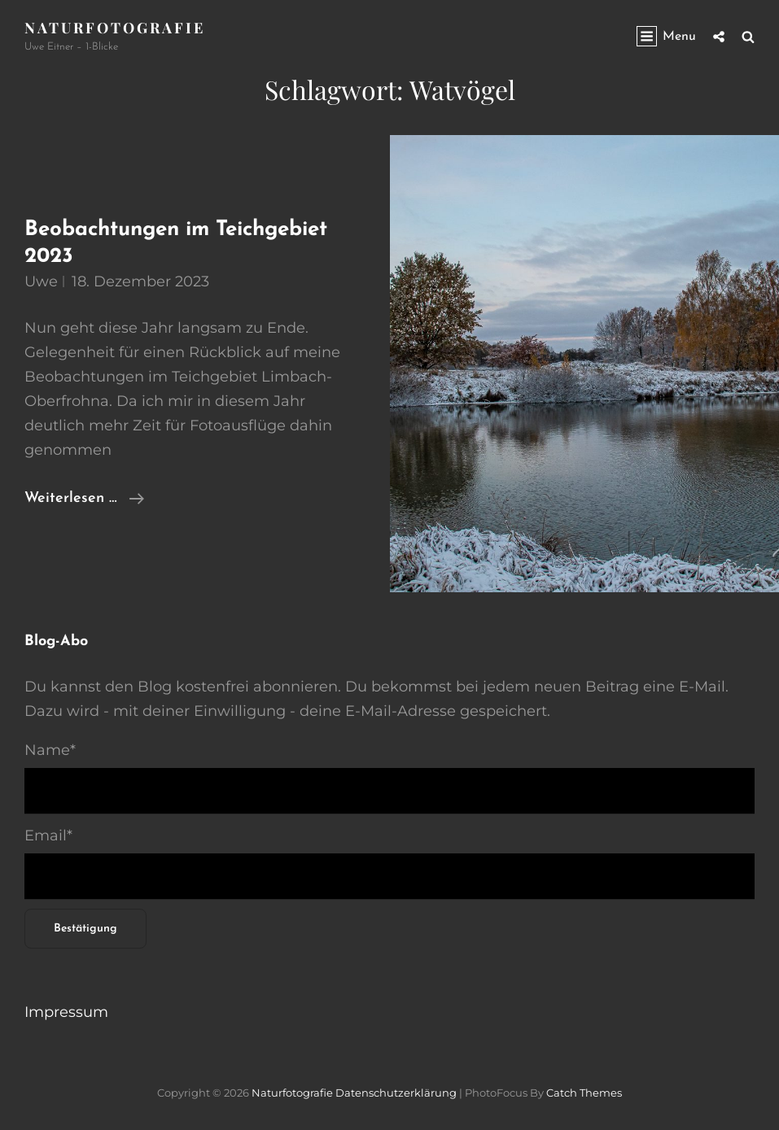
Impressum (66, 1012)
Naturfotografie (114, 27)
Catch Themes (584, 1092)
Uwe (41, 281)
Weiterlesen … (84, 498)
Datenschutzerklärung (396, 1092)
